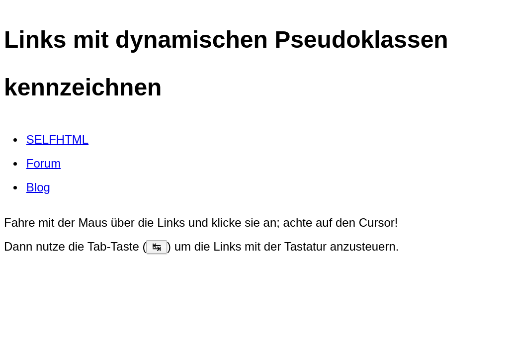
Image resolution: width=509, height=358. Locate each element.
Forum (43, 163)
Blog (38, 186)
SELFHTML (57, 139)
